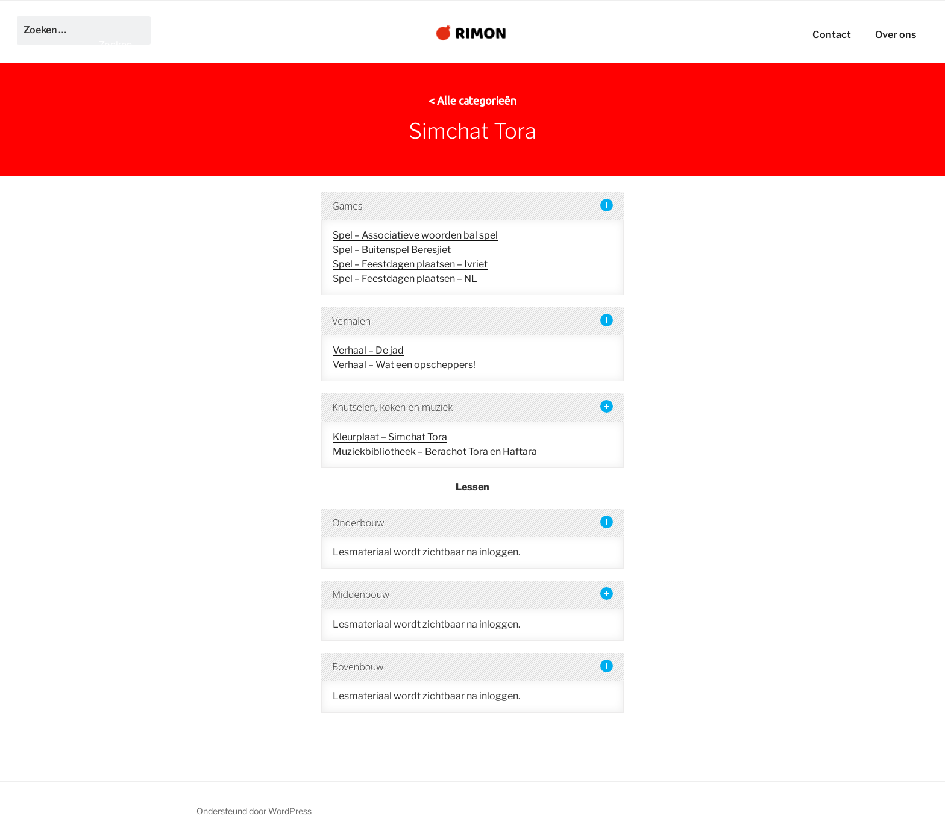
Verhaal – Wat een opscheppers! (404, 364)
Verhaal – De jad (368, 350)
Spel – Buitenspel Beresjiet (392, 249)
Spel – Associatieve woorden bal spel (415, 235)
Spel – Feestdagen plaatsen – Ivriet (410, 264)
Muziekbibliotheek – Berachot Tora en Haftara (435, 451)
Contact (831, 34)
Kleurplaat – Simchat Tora (390, 437)
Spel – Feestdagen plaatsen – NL (405, 278)
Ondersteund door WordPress (254, 811)
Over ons (895, 34)
